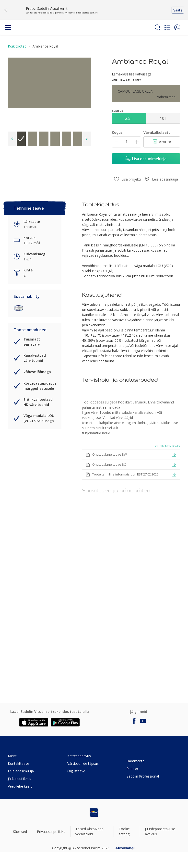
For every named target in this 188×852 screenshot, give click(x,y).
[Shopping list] (167, 27)
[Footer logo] (94, 812)
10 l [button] (163, 118)
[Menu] (8, 27)
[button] (177, 27)
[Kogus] (126, 141)
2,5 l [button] (128, 118)
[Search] (158, 27)
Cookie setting (124, 831)
